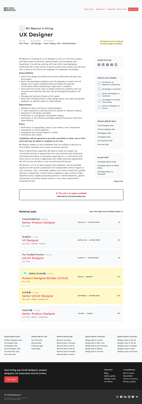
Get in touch (122, 9)
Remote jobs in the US (65, 346)
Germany (89, 277)
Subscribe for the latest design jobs (71, 196)
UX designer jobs (104, 133)
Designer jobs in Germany (127, 351)
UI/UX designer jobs (105, 126)
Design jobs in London (94, 340)
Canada (90, 313)
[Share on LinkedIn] (103, 64)
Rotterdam (82, 296)
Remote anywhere (64, 340)
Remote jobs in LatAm (66, 354)
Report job (118, 181)
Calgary (81, 313)
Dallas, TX (82, 222)
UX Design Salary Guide (106, 162)
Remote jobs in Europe (66, 343)
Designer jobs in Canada (127, 346)
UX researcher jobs (105, 141)
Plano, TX (81, 258)
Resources (101, 9)
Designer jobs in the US (126, 340)
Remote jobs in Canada (66, 351)
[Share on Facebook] (98, 64)
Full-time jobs (36, 340)
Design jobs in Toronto (94, 351)
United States (69, 43)
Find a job (89, 9)
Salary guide (109, 376)
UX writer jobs (103, 144)
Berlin (80, 277)
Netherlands (94, 296)
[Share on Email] (116, 64)
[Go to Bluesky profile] (133, 397)
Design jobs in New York (95, 343)
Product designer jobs (106, 129)
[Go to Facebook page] (121, 397)
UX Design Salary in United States (108, 167)
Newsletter (128, 376)
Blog (106, 373)
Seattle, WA (82, 240)
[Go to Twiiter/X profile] (117, 397)
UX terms (108, 381)
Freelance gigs (37, 346)
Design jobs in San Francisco (96, 346)
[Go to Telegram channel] (136, 397)
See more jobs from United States (105, 211)
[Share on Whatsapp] (111, 64)
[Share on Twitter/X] (107, 64)
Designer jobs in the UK (126, 343)
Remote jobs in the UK (66, 349)
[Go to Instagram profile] (129, 397)
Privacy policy (129, 381)
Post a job (133, 9)
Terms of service (130, 379)
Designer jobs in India (126, 349)
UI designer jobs (104, 137)
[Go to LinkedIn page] (125, 396)
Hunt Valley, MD (52, 43)
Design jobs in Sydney (93, 349)
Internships (35, 349)
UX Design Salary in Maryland (105, 173)
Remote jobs (36, 343)
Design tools (109, 379)
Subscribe (111, 9)
